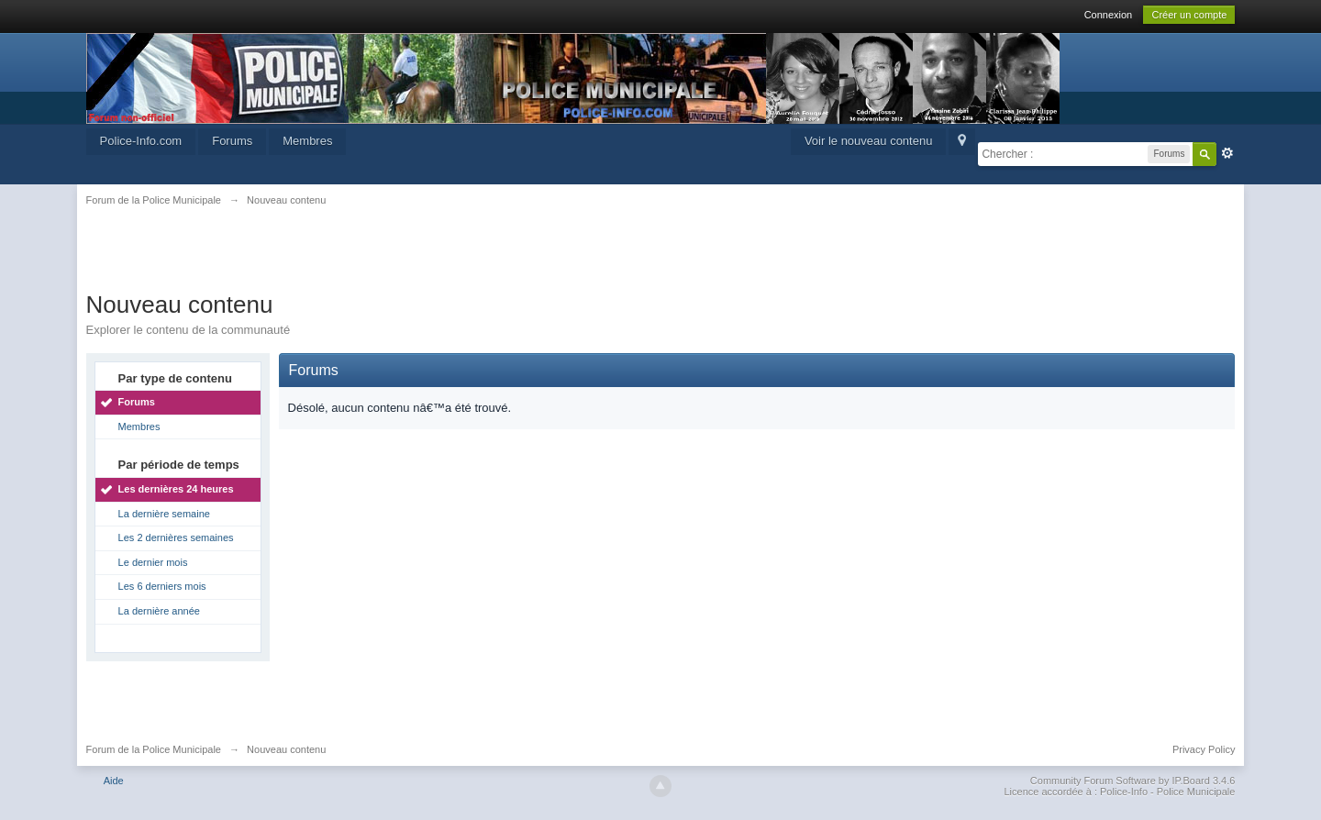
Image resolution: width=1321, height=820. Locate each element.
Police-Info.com (141, 141)
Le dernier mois (153, 562)
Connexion (1108, 14)
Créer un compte (1189, 14)
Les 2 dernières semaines (176, 537)
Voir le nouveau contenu (869, 141)
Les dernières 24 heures (176, 488)
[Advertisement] (660, 258)
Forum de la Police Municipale (153, 749)
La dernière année (159, 610)
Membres (307, 141)
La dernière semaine (164, 513)
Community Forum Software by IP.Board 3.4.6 (1133, 780)
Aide (114, 780)
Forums (232, 141)
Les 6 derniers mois (162, 586)
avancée (1227, 153)
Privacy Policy (1203, 749)
